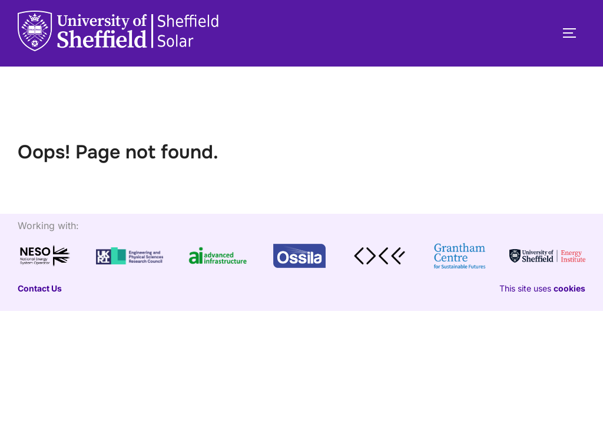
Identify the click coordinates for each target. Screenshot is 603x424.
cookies (569, 288)
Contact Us (40, 288)
